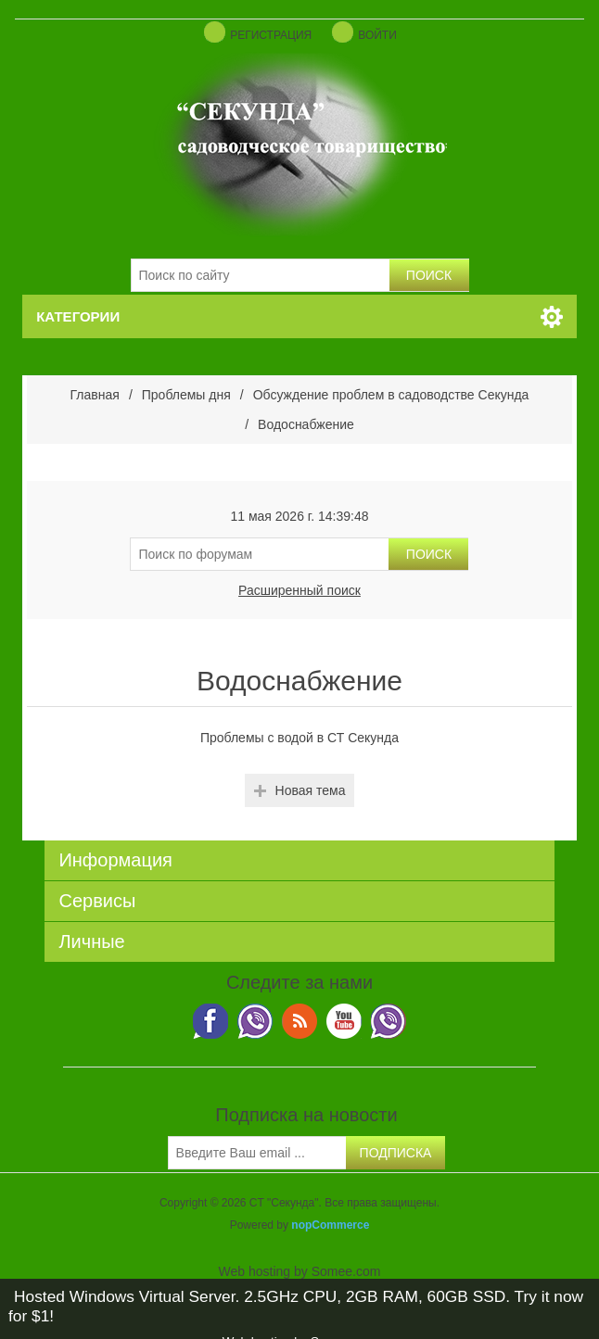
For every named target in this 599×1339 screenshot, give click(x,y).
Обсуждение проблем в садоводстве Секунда (391, 394)
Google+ (388, 1021)
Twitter (255, 1021)
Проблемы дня (186, 394)
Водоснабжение (306, 424)
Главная (95, 394)
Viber (210, 1021)
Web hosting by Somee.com (300, 1271)
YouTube (344, 1021)
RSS (299, 1021)
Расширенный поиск (299, 590)
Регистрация (271, 35)
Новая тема (310, 790)
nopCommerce (330, 1225)
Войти (377, 35)
